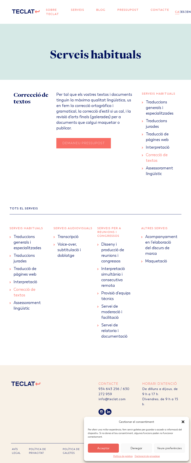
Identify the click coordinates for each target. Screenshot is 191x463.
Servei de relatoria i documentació (114, 331)
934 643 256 (108, 389)
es (183, 12)
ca (177, 12)
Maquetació (156, 261)
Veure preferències (169, 448)
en (188, 12)
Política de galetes (123, 456)
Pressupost (128, 10)
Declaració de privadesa (147, 456)
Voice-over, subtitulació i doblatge (69, 250)
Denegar (136, 448)
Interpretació (157, 147)
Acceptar (103, 448)
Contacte (160, 10)
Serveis (77, 10)
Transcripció (68, 236)
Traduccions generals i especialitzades (159, 108)
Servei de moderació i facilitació (111, 312)
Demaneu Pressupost (83, 143)
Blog (100, 10)
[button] (183, 422)
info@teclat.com (112, 399)
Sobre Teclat (52, 12)
